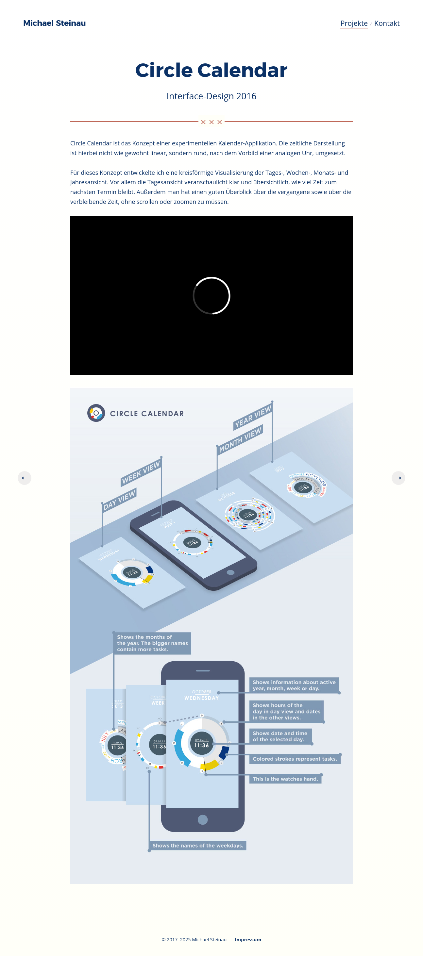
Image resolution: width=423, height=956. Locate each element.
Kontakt (387, 23)
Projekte (354, 23)
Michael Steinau (54, 23)
